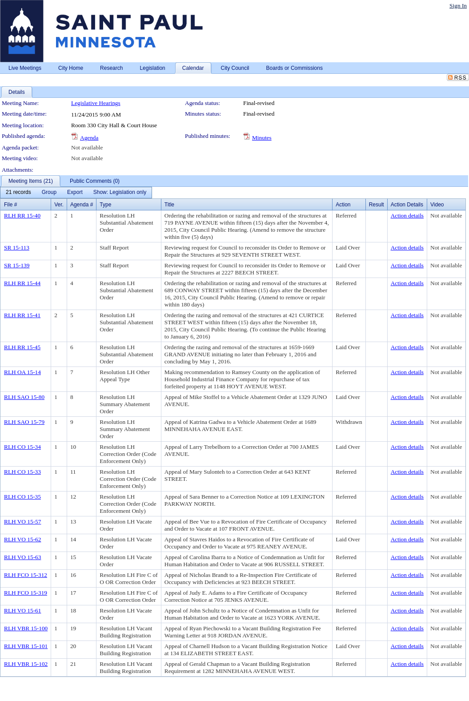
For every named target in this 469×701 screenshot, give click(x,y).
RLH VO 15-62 (22, 539)
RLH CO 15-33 (22, 471)
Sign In (458, 5)
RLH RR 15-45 (22, 347)
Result (376, 204)
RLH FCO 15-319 (25, 592)
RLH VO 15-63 (22, 557)
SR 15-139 (16, 265)
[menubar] (76, 192)
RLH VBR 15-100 (26, 628)
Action (343, 204)
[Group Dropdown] (49, 192)
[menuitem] (18, 192)
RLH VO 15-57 (22, 521)
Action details (407, 215)
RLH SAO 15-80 (24, 397)
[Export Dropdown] (75, 192)
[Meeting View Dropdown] (120, 192)
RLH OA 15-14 (22, 372)
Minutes (262, 137)
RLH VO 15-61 (22, 610)
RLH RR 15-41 (22, 315)
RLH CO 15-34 (22, 446)
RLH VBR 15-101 (26, 646)
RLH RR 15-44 (22, 283)
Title (169, 204)
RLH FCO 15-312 (25, 575)
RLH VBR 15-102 (26, 664)
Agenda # (81, 204)
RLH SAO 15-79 (24, 422)
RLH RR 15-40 (22, 215)
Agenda (89, 137)
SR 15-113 (16, 247)
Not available (87, 147)
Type (105, 204)
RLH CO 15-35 (22, 496)
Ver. (59, 204)
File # (10, 204)
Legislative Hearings (95, 103)
